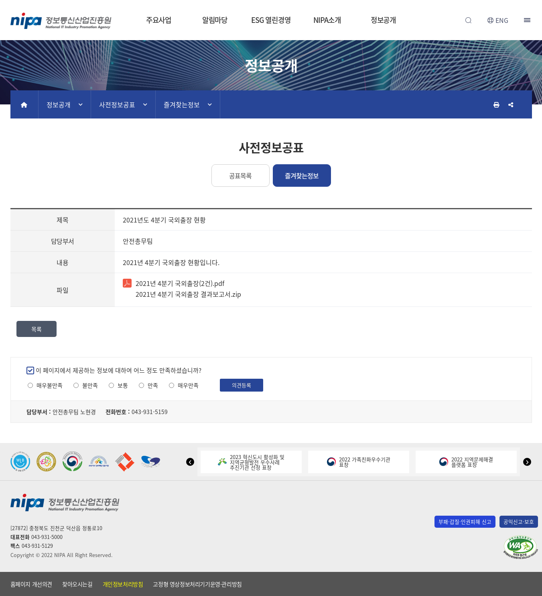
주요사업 (159, 19)
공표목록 (240, 175)
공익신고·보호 (518, 521)
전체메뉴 (528, 20)
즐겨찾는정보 (182, 104)
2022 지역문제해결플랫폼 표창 (466, 461)
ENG (501, 20)
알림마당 (215, 19)
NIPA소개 (327, 19)
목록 (36, 329)
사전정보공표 (117, 104)
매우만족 (188, 385)
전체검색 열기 (468, 20)
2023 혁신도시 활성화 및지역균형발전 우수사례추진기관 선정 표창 (251, 462)
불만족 (90, 385)
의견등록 (241, 385)
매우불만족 (50, 385)
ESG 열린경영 (271, 19)
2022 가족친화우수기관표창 (358, 461)
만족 (153, 385)
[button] (190, 462)
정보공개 (383, 19)
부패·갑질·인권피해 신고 (464, 521)
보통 (123, 385)
